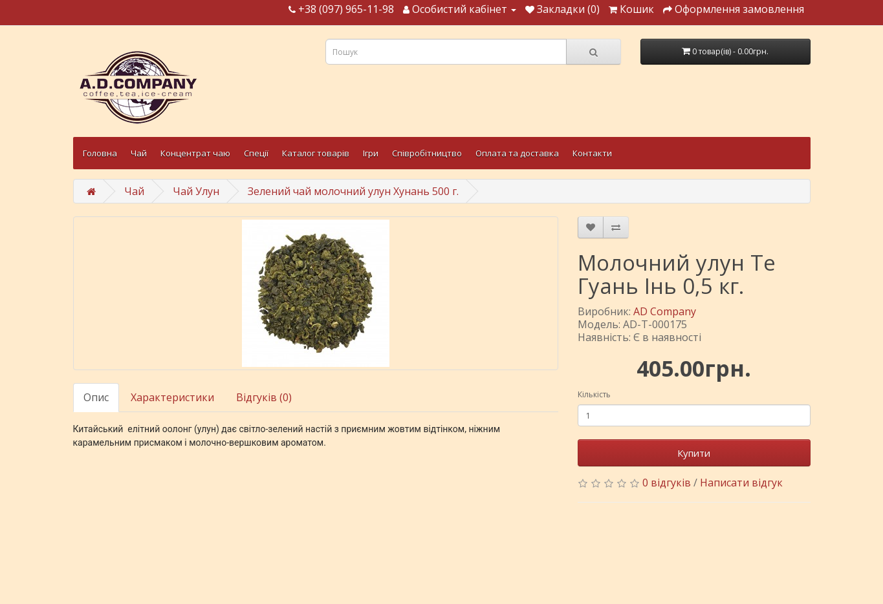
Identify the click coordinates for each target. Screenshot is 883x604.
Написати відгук (741, 482)
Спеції (256, 153)
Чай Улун (196, 191)
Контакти (592, 153)
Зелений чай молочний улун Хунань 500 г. (353, 191)
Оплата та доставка (517, 153)
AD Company (664, 311)
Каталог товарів (315, 153)
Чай (139, 153)
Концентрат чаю (195, 153)
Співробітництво (427, 153)
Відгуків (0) (264, 397)
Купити (693, 452)
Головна (100, 153)
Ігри (370, 153)
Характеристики (172, 397)
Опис (96, 397)
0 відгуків (666, 482)
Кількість (594, 394)
